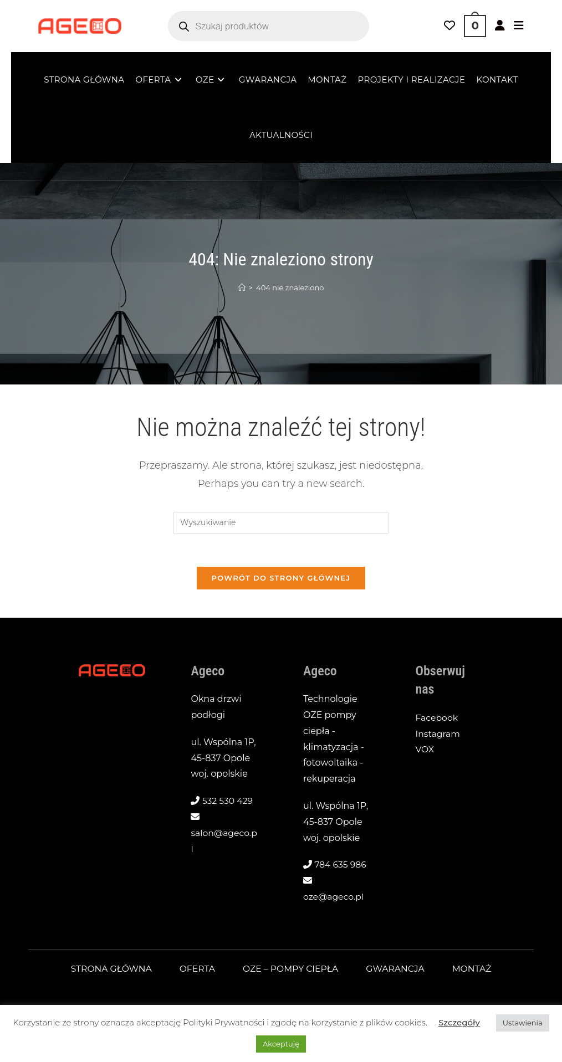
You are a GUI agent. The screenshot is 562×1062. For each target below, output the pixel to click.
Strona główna (109, 969)
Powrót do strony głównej (280, 578)
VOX (425, 751)
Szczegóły (459, 1022)
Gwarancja (397, 969)
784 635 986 (340, 866)
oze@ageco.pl (334, 897)
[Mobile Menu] (519, 26)
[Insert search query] (281, 523)
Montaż (474, 969)
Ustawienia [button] (523, 1022)
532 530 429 (228, 802)
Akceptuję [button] (281, 1043)
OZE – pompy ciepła (291, 969)
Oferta (196, 969)
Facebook (437, 719)
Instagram (438, 735)
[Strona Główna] (242, 287)
